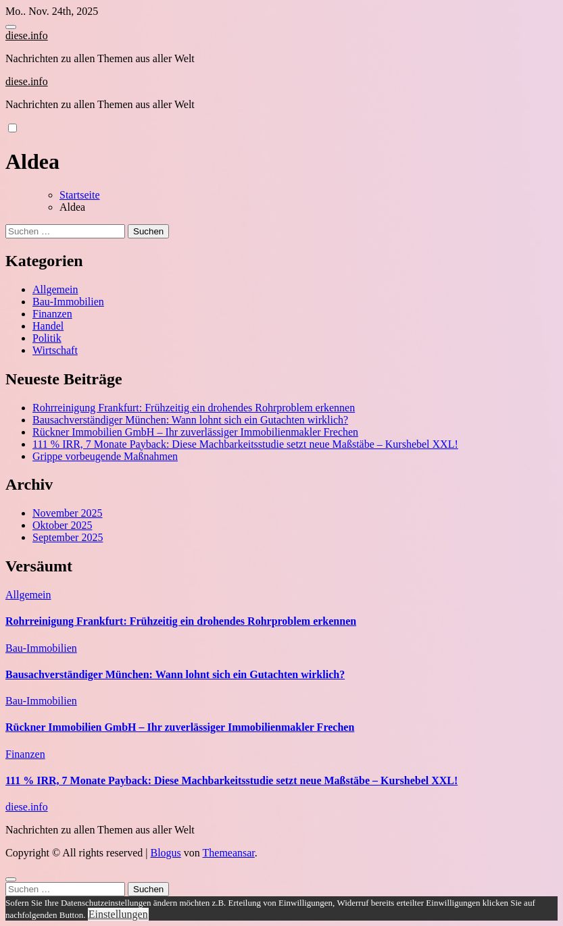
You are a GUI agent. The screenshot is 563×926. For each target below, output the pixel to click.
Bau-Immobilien (68, 301)
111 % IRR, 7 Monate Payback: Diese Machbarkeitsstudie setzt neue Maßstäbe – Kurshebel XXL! (245, 444)
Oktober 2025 (62, 525)
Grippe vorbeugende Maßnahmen (105, 456)
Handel (48, 326)
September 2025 (67, 537)
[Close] (10, 879)
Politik (47, 338)
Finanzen (52, 313)
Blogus (165, 852)
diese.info (26, 35)
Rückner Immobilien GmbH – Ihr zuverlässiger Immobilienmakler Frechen (195, 432)
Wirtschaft (55, 350)
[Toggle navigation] (10, 27)
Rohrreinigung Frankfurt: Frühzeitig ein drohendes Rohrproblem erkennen (193, 407)
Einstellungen (118, 914)
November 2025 (67, 513)
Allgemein (55, 289)
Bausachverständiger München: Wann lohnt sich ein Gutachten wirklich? (190, 420)
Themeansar (229, 852)
